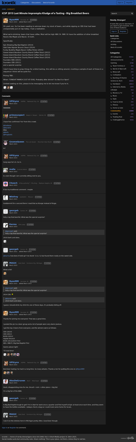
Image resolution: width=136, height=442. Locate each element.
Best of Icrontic (49, 2)
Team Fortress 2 (123, 66)
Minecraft (123, 72)
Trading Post (123, 117)
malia (12, 169)
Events (123, 114)
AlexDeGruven (17, 380)
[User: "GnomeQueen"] (5, 142)
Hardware (123, 84)
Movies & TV (123, 93)
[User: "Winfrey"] (5, 197)
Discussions (36, 2)
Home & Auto (123, 108)
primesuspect (16, 115)
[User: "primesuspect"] (5, 116)
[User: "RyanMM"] (5, 20)
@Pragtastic (7, 134)
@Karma (6, 256)
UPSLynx (14, 101)
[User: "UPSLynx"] (8, 87)
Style (123, 99)
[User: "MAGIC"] (5, 264)
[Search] (132, 13)
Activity (113, 44)
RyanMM (14, 19)
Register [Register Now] (123, 31)
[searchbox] (122, 13)
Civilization (123, 75)
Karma (13, 224)
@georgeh (9, 231)
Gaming (122, 63)
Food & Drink (123, 102)
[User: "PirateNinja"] (5, 87)
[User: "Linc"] (14, 354)
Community (122, 111)
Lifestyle (122, 90)
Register (129, 2)
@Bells (5, 132)
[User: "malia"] (5, 170)
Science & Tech (122, 81)
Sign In (120, 2)
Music (123, 96)
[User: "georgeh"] (11, 87)
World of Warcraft (123, 69)
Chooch (13, 183)
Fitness (123, 105)
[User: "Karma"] (5, 225)
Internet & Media (123, 87)
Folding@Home (123, 120)
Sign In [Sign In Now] (114, 31)
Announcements (122, 60)
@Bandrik (7, 128)
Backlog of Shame (123, 78)
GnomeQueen (16, 142)
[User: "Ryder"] (11, 354)
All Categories (122, 57)
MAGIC (13, 263)
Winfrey (13, 197)
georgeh (14, 210)
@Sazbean (7, 125)
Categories (25, 2)
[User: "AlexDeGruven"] (5, 381)
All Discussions (116, 41)
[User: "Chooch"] (5, 184)
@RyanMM (80, 369)
